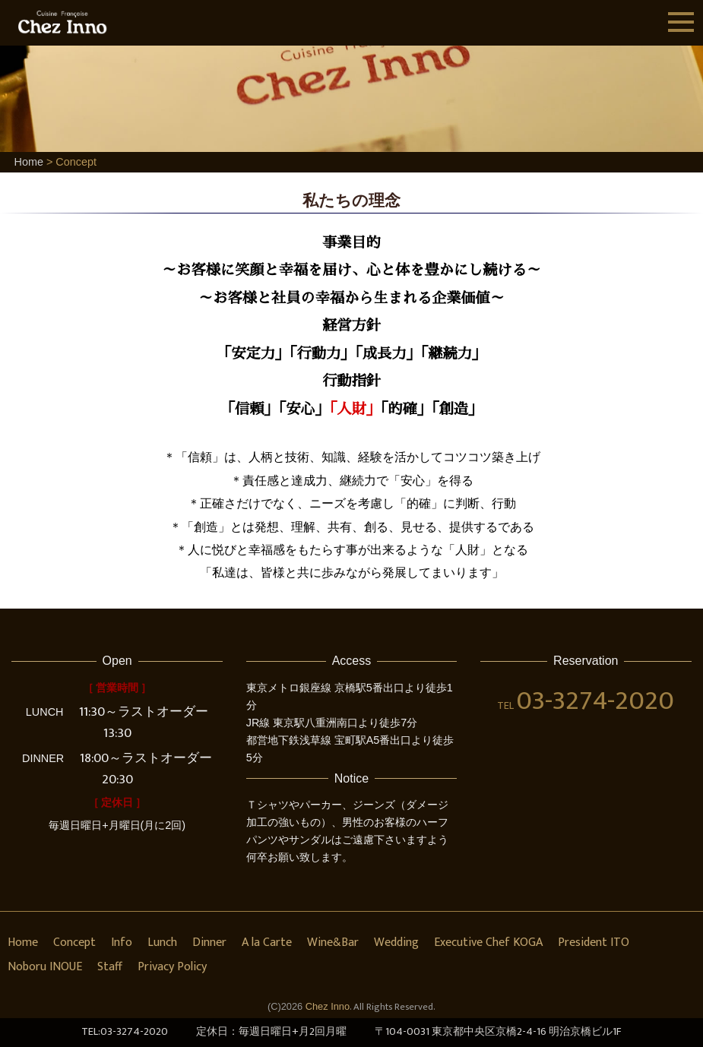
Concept (74, 942)
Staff (109, 967)
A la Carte (267, 942)
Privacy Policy (172, 967)
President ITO (593, 942)
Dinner (209, 942)
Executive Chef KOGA (488, 942)
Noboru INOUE (45, 967)
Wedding (396, 942)
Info (121, 942)
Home (28, 162)
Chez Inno (328, 1006)
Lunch (162, 942)
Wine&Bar (333, 942)
